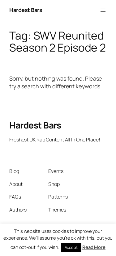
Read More (93, 247)
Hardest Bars (25, 10)
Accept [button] (71, 247)
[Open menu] (103, 10)
